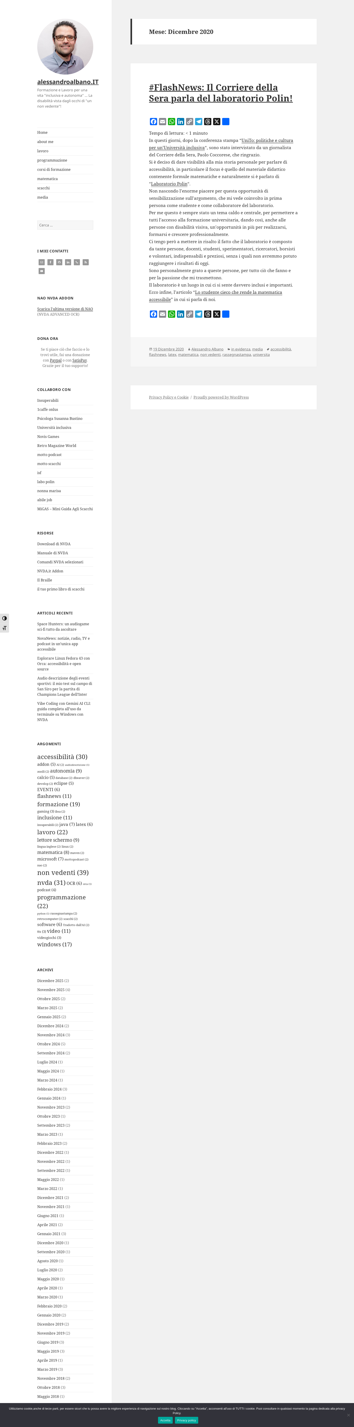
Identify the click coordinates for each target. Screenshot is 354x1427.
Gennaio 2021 (49, 1233)
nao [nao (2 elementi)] (42, 865)
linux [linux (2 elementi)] (67, 846)
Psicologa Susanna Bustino (59, 418)
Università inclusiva (54, 427)
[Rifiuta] (348, 1415)
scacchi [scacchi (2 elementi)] (70, 919)
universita (261, 354)
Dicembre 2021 (50, 1197)
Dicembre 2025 (50, 980)
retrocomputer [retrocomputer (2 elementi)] (50, 919)
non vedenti (210, 354)
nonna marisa (49, 490)
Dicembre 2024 (50, 1025)
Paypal (56, 360)
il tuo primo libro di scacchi (60, 589)
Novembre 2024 (51, 1034)
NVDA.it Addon (50, 571)
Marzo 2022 (47, 1188)
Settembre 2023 (51, 1125)
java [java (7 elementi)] (67, 824)
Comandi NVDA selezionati (60, 562)
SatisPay (79, 360)
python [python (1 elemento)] (43, 913)
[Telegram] (198, 122)
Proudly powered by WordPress (221, 397)
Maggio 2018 (48, 1396)
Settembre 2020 (51, 1251)
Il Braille (44, 580)
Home (42, 132)
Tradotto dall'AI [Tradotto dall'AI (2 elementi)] (76, 925)
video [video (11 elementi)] (59, 931)
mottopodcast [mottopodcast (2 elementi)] (76, 859)
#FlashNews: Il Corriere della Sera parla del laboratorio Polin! (221, 92)
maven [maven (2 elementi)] (77, 853)
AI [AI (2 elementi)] (60, 765)
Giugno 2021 (47, 1215)
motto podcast (49, 454)
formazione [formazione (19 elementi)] (58, 804)
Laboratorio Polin (169, 184)
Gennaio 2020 (49, 1315)
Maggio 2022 (48, 1179)
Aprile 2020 (47, 1288)
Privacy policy (186, 1420)
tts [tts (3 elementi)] (41, 931)
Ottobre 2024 (48, 1043)
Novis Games (48, 436)
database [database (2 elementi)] (64, 778)
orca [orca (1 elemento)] (87, 884)
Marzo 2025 (47, 1007)
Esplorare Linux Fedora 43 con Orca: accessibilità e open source (63, 664)
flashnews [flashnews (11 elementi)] (54, 796)
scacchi (43, 188)
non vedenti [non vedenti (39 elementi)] (63, 872)
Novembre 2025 (51, 989)
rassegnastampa (236, 354)
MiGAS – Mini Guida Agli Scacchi (65, 508)
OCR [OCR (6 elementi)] (74, 883)
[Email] (162, 122)
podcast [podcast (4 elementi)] (46, 889)
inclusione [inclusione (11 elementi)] (54, 817)
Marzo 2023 (47, 1134)
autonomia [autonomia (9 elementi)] (66, 771)
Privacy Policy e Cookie (169, 397)
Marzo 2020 (47, 1297)
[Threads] (207, 122)
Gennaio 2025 (49, 1016)
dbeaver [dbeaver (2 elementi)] (81, 778)
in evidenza (240, 349)
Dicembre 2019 (50, 1324)
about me (45, 141)
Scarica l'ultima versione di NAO (65, 308)
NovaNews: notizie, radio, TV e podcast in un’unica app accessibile (63, 644)
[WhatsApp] (171, 122)
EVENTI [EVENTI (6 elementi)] (48, 789)
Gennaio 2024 (49, 1098)
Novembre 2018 (51, 1378)
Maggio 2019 (48, 1351)
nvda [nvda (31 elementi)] (51, 882)
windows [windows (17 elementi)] (54, 944)
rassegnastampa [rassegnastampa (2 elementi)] (63, 913)
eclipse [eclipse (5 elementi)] (64, 783)
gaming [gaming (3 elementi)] (45, 811)
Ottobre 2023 (48, 1116)
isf (39, 472)
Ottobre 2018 (48, 1387)
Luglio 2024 (47, 1062)
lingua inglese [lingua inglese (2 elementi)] (49, 846)
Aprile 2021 (47, 1224)
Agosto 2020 (47, 1260)
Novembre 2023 (51, 1107)
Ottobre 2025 (48, 998)
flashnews (157, 354)
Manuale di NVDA (52, 552)
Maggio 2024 (48, 1071)
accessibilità (280, 349)
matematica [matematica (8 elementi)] (53, 852)
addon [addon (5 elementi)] (46, 764)
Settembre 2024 (51, 1053)
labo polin (45, 481)
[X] (216, 122)
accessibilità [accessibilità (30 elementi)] (62, 756)
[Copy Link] (189, 122)
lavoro (42, 150)
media (42, 197)
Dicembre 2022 (50, 1152)
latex (172, 354)
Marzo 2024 (47, 1080)
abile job (44, 499)
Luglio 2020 (47, 1269)
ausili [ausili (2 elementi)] (43, 771)
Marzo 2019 (47, 1369)
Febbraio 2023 (49, 1143)
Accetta (165, 1420)
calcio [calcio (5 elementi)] (46, 777)
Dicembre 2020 (50, 1242)
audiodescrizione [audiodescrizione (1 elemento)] (77, 764)
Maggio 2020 (48, 1279)
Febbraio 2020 (49, 1306)
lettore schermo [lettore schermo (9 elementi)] (58, 840)
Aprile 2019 (47, 1360)
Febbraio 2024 (49, 1089)
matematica (47, 178)
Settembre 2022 (51, 1170)
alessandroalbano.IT (68, 82)
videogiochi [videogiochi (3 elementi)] (49, 937)
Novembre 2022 (51, 1161)
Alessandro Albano (207, 349)
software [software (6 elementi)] (49, 924)
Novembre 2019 (51, 1333)
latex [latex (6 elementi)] (84, 824)
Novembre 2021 (51, 1206)
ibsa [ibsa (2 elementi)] (60, 811)
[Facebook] (153, 122)
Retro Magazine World (56, 445)
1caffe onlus (47, 409)
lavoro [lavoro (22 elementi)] (52, 832)
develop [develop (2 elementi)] (45, 784)
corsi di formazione (54, 169)
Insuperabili (47, 400)
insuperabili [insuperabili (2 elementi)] (47, 825)
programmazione (52, 160)
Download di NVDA (53, 543)
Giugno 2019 (47, 1342)
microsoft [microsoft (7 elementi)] (50, 859)
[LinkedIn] (180, 122)
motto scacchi (49, 463)
